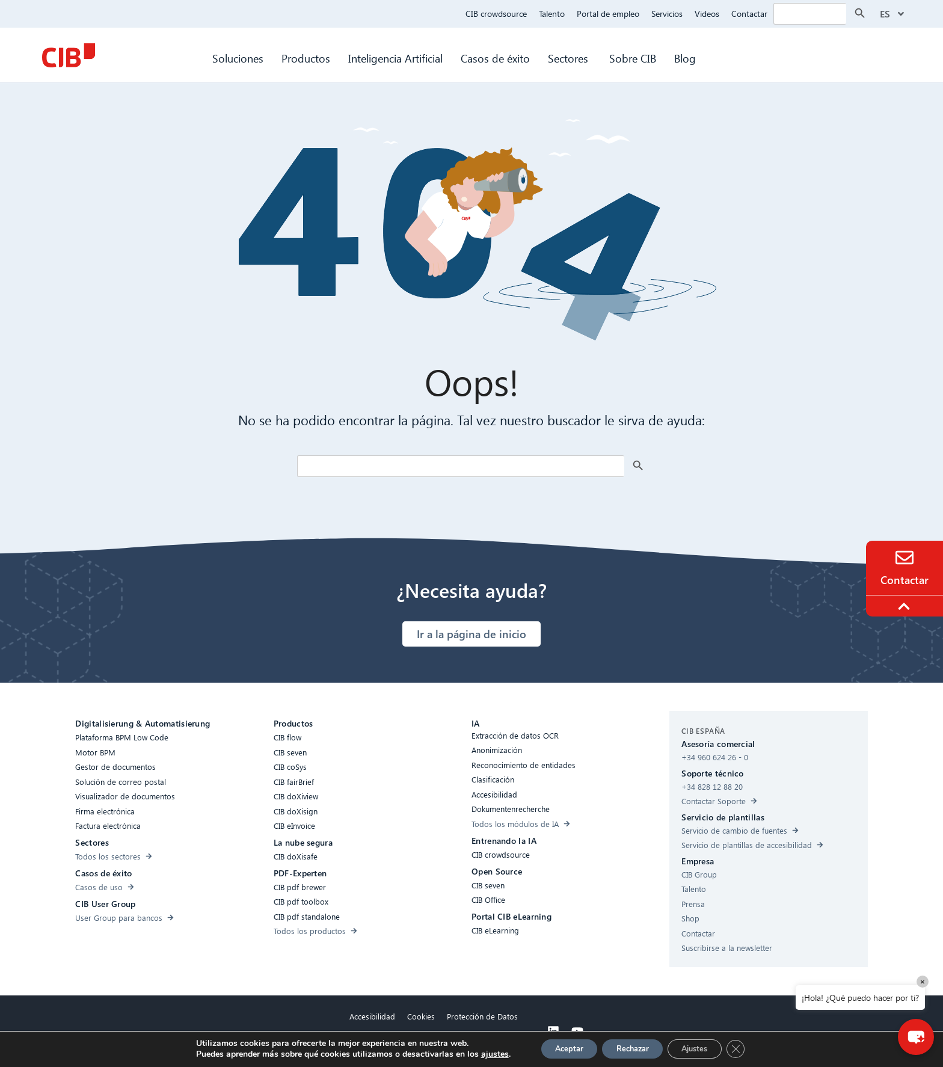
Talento (552, 13)
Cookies (421, 1016)
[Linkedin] (553, 1031)
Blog (685, 58)
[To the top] (905, 606)
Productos (305, 58)
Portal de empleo (608, 13)
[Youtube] (577, 1031)
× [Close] (923, 981)
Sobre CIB (632, 58)
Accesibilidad (372, 1016)
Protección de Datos (482, 1016)
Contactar (749, 13)
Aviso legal (434, 1044)
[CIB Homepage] (68, 55)
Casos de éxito (495, 58)
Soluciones (237, 58)
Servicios (667, 13)
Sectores (569, 58)
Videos (707, 13)
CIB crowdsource (496, 13)
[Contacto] (904, 558)
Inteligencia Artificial (395, 58)
